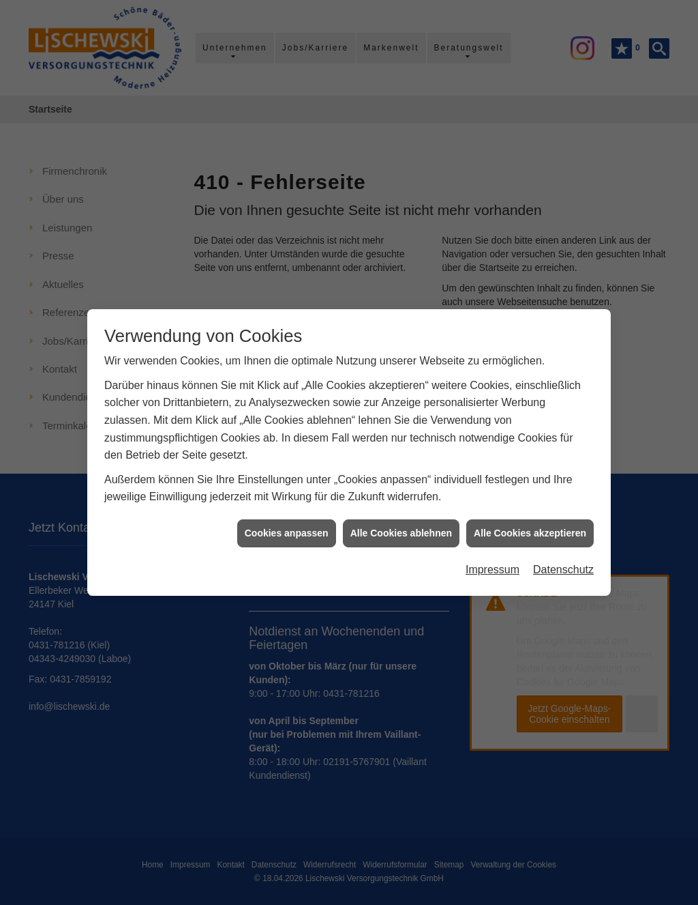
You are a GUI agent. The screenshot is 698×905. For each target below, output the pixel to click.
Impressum (492, 558)
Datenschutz (563, 558)
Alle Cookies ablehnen (401, 521)
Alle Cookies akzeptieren (530, 521)
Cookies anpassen (287, 521)
